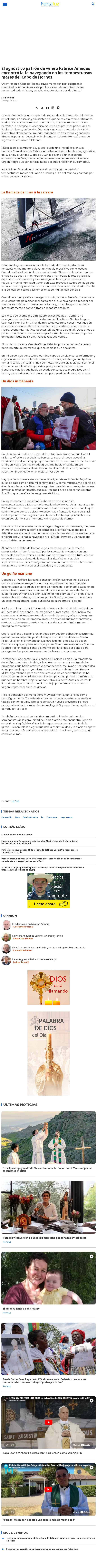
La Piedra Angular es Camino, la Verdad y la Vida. (37, 935)
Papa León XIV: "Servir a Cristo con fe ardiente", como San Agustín (42, 1453)
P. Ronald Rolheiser (22, 950)
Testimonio (51, 817)
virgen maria (67, 817)
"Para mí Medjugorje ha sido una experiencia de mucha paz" (39, 1519)
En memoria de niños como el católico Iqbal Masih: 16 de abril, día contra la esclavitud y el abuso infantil (39, 842)
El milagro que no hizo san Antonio (30, 924)
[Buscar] (93, 4)
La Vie (15, 801)
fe (42, 817)
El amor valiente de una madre (17, 834)
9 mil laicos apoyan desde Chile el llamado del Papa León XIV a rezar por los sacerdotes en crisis (39, 851)
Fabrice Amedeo (30, 817)
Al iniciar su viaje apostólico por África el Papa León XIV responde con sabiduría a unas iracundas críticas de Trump (42, 868)
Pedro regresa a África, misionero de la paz (35, 959)
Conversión (6, 817)
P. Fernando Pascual (23, 926)
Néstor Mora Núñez (23, 938)
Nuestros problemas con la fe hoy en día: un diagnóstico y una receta (48, 947)
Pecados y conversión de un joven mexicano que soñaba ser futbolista (44, 1237)
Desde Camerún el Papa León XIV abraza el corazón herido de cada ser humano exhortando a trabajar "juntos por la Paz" (41, 859)
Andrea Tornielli (21, 962)
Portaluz (9, 97)
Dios (17, 817)
